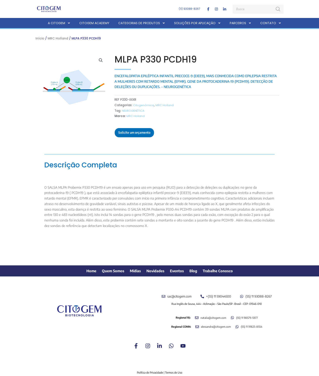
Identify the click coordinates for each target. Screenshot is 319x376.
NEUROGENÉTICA (134, 111)
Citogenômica (144, 105)
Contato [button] (270, 23)
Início (39, 38)
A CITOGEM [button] (59, 23)
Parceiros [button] (240, 23)
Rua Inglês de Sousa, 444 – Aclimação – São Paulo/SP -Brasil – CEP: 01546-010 (216, 298)
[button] (101, 61)
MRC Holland (58, 38)
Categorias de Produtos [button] (141, 23)
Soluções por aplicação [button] (197, 23)
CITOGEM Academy (94, 23)
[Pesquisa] (278, 9)
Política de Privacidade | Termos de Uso (159, 367)
